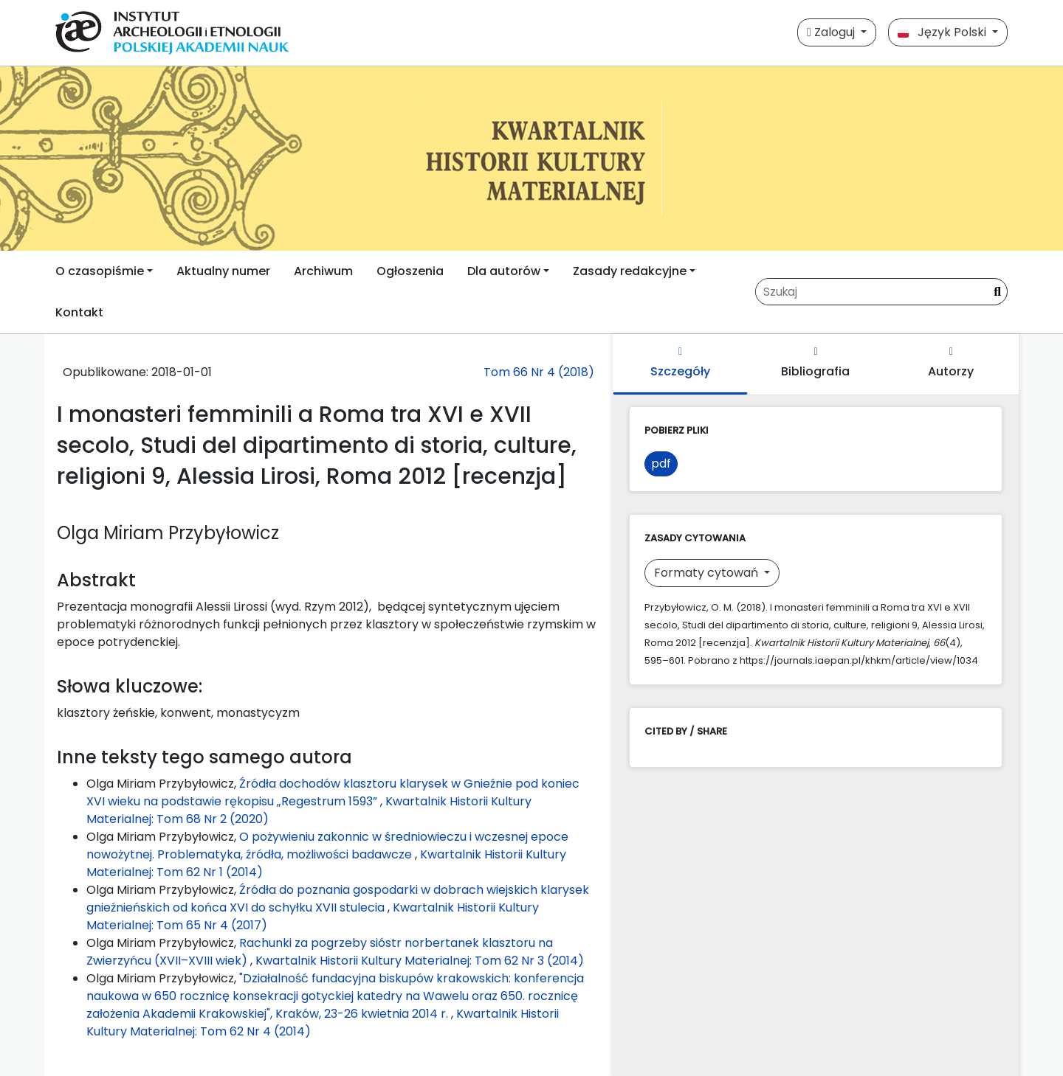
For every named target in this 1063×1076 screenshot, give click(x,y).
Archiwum (323, 271)
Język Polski (943, 32)
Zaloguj (832, 32)
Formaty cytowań (707, 572)
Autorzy (951, 363)
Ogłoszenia (410, 271)
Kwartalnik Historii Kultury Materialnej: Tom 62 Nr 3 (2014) (419, 960)
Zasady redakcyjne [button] (630, 271)
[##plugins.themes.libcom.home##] (531, 158)
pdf (661, 463)
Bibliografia (815, 363)
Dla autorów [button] (503, 271)
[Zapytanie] (872, 292)
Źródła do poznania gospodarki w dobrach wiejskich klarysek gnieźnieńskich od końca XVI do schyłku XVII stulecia (337, 898)
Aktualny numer (223, 271)
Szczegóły (680, 363)
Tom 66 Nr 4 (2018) (539, 372)
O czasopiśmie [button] (99, 271)
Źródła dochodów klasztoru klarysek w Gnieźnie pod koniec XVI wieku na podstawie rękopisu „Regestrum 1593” (332, 792)
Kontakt (79, 312)
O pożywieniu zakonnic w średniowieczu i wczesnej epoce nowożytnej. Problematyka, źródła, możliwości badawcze (327, 845)
